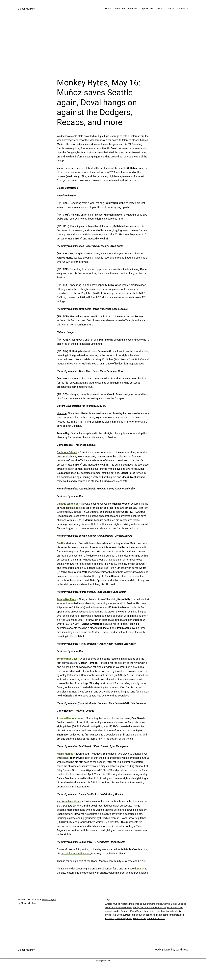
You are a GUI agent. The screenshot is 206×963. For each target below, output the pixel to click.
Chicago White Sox (67, 503)
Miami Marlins (65, 753)
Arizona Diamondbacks (70, 718)
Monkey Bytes (49, 899)
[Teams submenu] (164, 8)
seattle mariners (171, 914)
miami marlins (149, 911)
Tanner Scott (139, 918)
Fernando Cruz (158, 907)
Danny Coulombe (141, 907)
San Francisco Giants (69, 801)
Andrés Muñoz (112, 903)
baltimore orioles (153, 903)
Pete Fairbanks (132, 914)
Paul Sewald (118, 914)
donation (139, 868)
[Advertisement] (103, 47)
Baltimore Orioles (67, 452)
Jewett (108, 911)
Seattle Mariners (66, 543)
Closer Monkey (26, 8)
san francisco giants (151, 914)
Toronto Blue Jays (67, 658)
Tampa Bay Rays (66, 599)
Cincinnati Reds (124, 907)
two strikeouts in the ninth (75, 853)
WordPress (182, 949)
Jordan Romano (121, 911)
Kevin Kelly (135, 911)
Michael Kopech (165, 911)
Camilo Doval (170, 903)
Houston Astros (175, 907)
